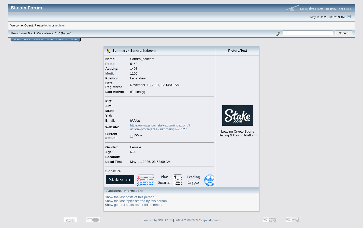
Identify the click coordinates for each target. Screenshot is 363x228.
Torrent (66, 33)
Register (62, 39)
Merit (109, 73)
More (74, 39)
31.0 (57, 33)
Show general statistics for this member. (134, 205)
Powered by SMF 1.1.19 (157, 220)
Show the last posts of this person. (130, 197)
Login (49, 39)
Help (27, 39)
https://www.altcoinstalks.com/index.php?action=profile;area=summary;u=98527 (160, 127)
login (48, 25)
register (60, 25)
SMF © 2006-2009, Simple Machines (198, 220)
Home (17, 39)
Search (38, 39)
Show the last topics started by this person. (136, 201)
